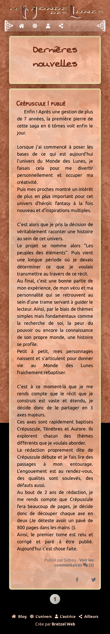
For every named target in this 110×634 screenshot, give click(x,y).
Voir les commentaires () (74, 562)
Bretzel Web (63, 624)
